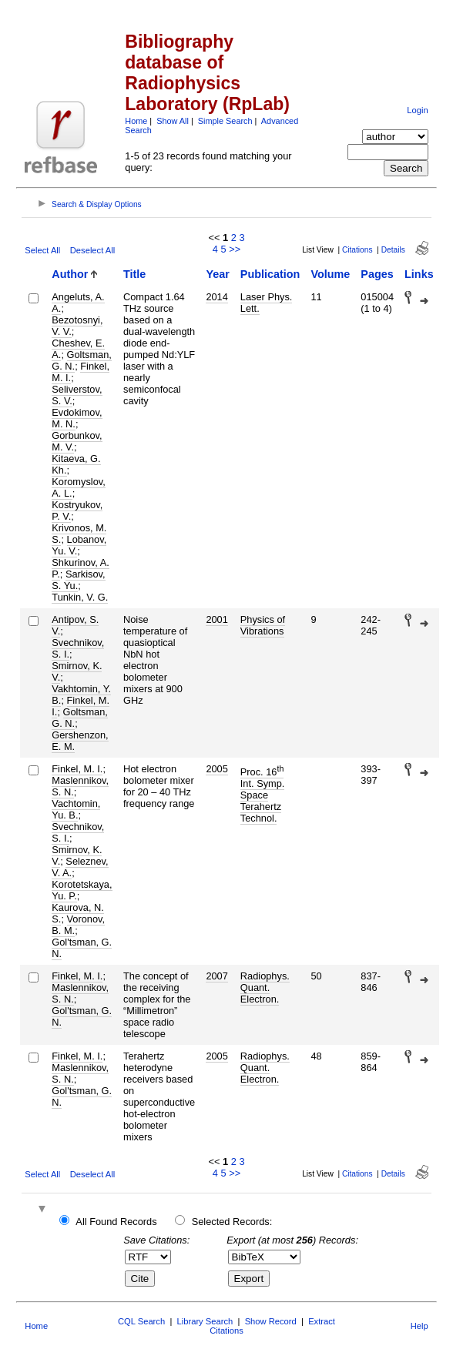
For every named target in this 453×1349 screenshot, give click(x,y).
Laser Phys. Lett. (266, 302)
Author (70, 274)
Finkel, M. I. (80, 371)
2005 (216, 769)
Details (393, 250)
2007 (216, 976)
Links (419, 274)
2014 (216, 297)
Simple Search (225, 121)
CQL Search (141, 1321)
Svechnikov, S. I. (78, 648)
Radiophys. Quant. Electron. (265, 987)
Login (417, 110)
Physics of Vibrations (262, 625)
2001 (216, 619)
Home (136, 121)
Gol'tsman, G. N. (82, 947)
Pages (377, 274)
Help (419, 1326)
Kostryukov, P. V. (77, 510)
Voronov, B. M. (78, 924)
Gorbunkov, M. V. (77, 441)
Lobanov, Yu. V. (79, 545)
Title (134, 274)
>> (234, 249)
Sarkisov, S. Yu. (78, 579)
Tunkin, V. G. (80, 597)
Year (217, 274)
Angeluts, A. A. (78, 302)
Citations (357, 250)
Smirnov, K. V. (77, 671)
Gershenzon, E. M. (80, 740)
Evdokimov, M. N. (77, 418)
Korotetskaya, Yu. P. (82, 890)
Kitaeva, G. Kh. (76, 464)
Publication (270, 274)
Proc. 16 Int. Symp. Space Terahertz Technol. (262, 795)
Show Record (271, 1321)
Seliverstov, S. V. (77, 395)
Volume (330, 274)
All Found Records (116, 1221)
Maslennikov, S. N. (80, 786)
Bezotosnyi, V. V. (77, 325)
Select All (42, 250)
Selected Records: (232, 1221)
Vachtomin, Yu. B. (76, 809)
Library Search (205, 1321)
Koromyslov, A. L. (78, 487)
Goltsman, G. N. (80, 717)
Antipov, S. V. (75, 625)
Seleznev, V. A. (80, 867)
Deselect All (92, 250)
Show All (172, 121)
